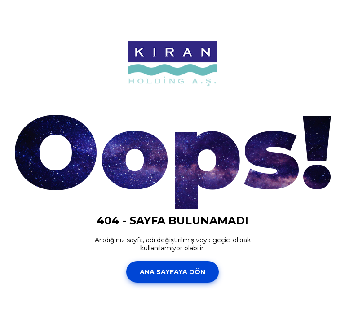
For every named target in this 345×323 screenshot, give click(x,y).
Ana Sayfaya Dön (172, 272)
